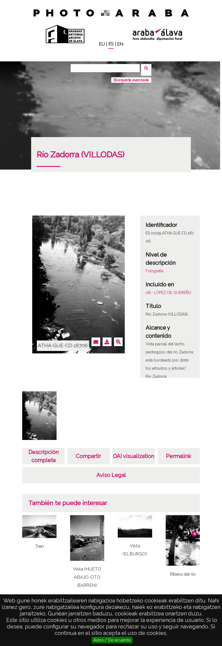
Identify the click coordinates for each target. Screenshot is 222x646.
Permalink (178, 452)
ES (111, 44)
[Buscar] (106, 68)
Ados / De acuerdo (112, 640)
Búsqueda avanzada (131, 76)
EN (120, 44)
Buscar (148, 68)
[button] (194, 530)
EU (102, 44)
